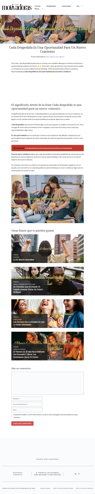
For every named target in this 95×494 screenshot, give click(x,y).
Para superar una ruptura (55, 57)
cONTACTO (17, 475)
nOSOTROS (17, 473)
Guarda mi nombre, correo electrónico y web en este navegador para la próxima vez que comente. (45, 415)
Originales (51, 6)
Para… (40, 8)
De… (81, 6)
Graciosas (66, 6)
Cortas (37, 6)
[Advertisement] (47, 88)
